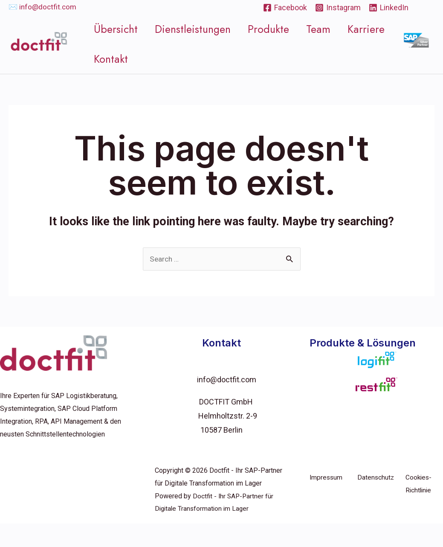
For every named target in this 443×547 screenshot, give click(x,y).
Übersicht (118, 29)
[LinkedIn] (388, 7)
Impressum (327, 501)
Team (309, 29)
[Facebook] (285, 7)
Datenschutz (376, 501)
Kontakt (113, 70)
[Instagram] (338, 7)
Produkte (263, 29)
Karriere (352, 29)
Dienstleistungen (191, 29)
